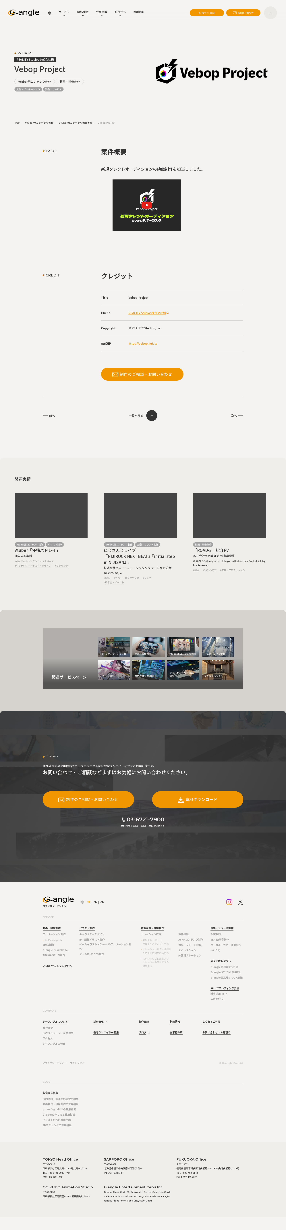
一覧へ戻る (136, 415)
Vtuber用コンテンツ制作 (34, 81)
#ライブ (147, 578)
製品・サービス (53, 89)
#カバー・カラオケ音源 (126, 578)
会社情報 (101, 12)
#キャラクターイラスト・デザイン (33, 565)
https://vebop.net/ (141, 343)
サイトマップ (77, 1062)
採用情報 (139, 12)
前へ (52, 415)
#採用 (196, 570)
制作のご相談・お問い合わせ (142, 374)
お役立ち (120, 12)
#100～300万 (210, 570)
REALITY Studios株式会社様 (147, 313)
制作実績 (82, 12)
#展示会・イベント (114, 582)
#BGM (107, 578)
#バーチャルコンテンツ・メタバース (34, 561)
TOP (17, 122)
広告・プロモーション (28, 89)
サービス (64, 12)
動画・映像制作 (70, 81)
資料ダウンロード (197, 799)
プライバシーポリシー (54, 1062)
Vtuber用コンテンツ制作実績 (75, 122)
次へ (234, 415)
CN (102, 902)
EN (95, 902)
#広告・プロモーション (232, 570)
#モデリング (61, 565)
